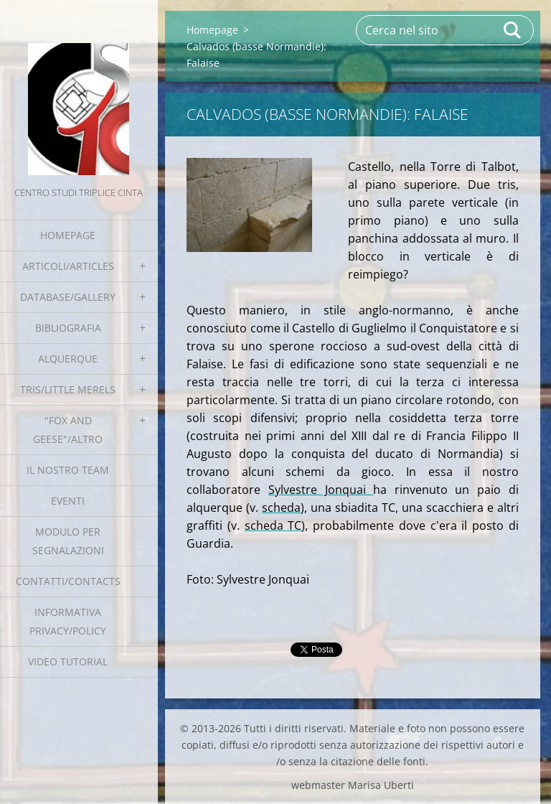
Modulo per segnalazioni (68, 541)
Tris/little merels (68, 389)
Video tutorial (68, 661)
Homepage (67, 235)
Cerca (513, 30)
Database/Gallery (68, 297)
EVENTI (68, 501)
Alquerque (68, 358)
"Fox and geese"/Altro (68, 429)
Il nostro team (68, 470)
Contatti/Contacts (68, 581)
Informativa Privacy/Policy (67, 621)
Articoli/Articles (68, 266)
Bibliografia (68, 328)
